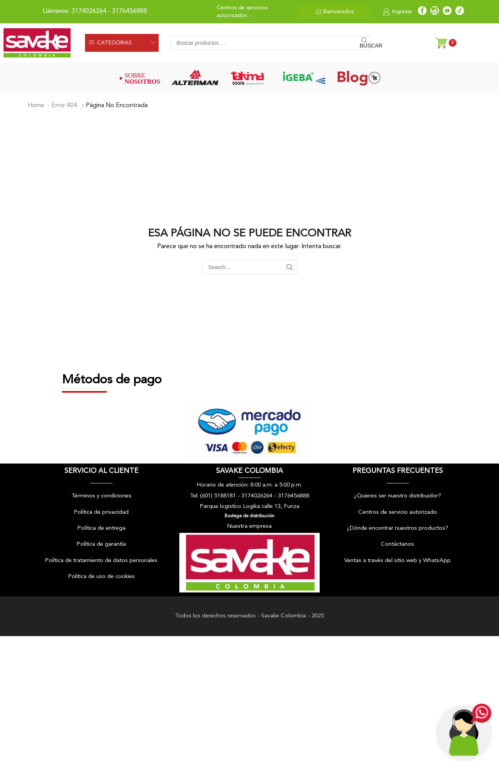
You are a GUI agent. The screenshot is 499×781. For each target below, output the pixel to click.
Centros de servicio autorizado (397, 512)
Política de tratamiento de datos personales (101, 561)
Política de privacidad (101, 512)
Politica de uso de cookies (101, 577)
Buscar (366, 45)
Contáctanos (397, 544)
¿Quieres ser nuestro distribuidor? (397, 496)
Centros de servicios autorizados (242, 11)
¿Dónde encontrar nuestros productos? (397, 528)
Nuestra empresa (249, 526)
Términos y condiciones (101, 496)
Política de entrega (101, 528)
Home (36, 105)
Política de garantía (101, 544)
